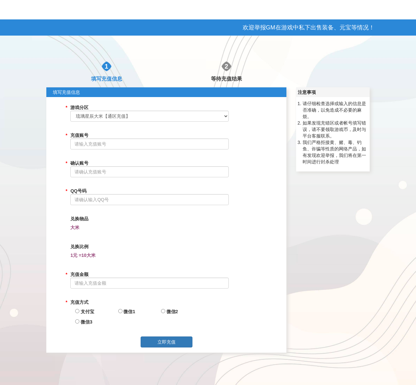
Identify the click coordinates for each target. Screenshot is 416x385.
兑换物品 (79, 218)
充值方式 (79, 302)
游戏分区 (79, 107)
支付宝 (84, 311)
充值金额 (79, 274)
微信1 (126, 311)
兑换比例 (79, 246)
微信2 (169, 311)
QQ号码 (78, 190)
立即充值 (166, 342)
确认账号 (79, 163)
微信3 (83, 321)
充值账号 (79, 135)
